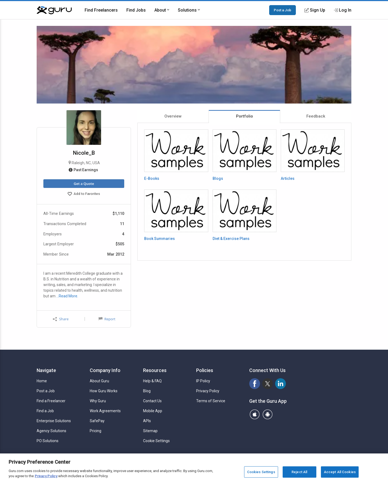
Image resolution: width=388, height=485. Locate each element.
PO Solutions (47, 441)
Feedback (315, 116)
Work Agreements (105, 411)
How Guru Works (103, 391)
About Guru (99, 381)
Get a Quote (84, 183)
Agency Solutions (51, 431)
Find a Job (45, 411)
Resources (155, 370)
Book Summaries (159, 238)
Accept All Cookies (340, 472)
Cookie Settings (156, 441)
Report (107, 319)
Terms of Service (210, 401)
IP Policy (203, 381)
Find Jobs (136, 10)
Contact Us (152, 401)
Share (60, 319)
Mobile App (152, 411)
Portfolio (244, 116)
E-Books (151, 178)
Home (42, 381)
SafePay (97, 421)
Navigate (46, 370)
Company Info (105, 370)
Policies (204, 370)
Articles (288, 178)
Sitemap (150, 431)
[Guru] (54, 10)
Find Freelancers (101, 10)
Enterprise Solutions (54, 421)
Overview (173, 116)
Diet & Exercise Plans (231, 238)
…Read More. (67, 296)
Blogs (218, 178)
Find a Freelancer (51, 401)
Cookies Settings (261, 472)
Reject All (299, 472)
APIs (147, 421)
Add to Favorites (84, 194)
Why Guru (98, 401)
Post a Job (282, 10)
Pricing (95, 431)
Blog (147, 391)
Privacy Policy (207, 391)
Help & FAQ (152, 381)
